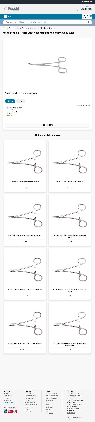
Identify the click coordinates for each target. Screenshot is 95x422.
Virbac (47, 405)
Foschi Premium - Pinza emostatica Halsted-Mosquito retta (70, 237)
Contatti (6, 398)
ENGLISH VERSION (86, 2)
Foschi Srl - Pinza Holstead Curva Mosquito (69, 182)
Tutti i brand (49, 413)
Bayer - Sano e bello (51, 398)
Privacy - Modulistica (31, 405)
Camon (48, 409)
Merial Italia (49, 400)
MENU (8, 16)
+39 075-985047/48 (72, 406)
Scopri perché (7, 396)
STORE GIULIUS (71, 413)
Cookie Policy (29, 409)
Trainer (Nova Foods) (52, 396)
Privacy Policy (29, 407)
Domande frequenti (30, 398)
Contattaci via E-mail (73, 393)
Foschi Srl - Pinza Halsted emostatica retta (25, 182)
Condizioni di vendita (31, 396)
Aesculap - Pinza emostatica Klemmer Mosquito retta (25, 290)
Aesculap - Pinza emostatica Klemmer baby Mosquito (25, 343)
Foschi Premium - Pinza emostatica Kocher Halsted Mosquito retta (69, 344)
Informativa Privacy (30, 402)
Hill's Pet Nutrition (51, 393)
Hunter (48, 402)
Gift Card (27, 400)
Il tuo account (29, 393)
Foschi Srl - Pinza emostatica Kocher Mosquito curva (25, 236)
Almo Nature (49, 407)
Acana (47, 411)
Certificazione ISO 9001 (10, 408)
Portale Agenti (8, 402)
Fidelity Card (28, 411)
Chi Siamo (6, 393)
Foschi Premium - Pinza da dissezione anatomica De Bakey (70, 290)
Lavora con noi (8, 400)
